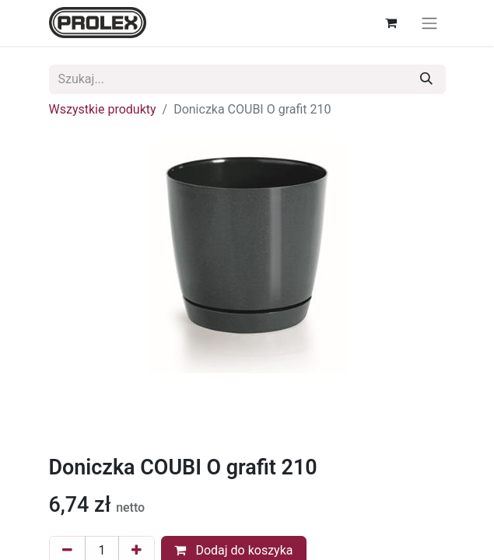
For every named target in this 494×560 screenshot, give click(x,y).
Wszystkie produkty (102, 109)
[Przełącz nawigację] (429, 23)
